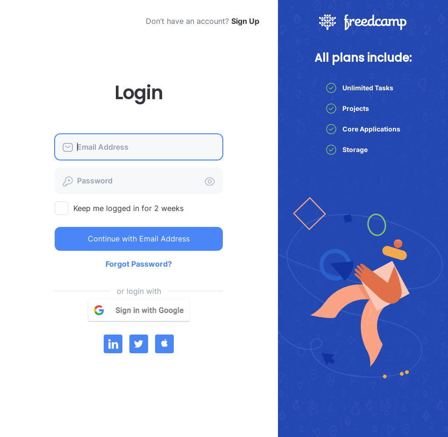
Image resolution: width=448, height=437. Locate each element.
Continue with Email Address (139, 238)
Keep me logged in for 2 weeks (128, 208)
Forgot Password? (139, 264)
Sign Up (245, 21)
